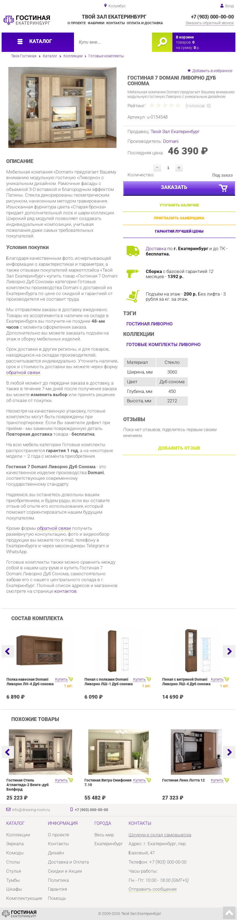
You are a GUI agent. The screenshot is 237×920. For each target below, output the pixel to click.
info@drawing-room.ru (31, 810)
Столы (13, 862)
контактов (65, 591)
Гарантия (57, 889)
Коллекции (73, 56)
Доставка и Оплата (68, 862)
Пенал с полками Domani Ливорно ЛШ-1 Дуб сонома (108, 681)
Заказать (194, 188)
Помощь (57, 898)
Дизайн (56, 852)
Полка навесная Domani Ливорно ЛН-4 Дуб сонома (30, 681)
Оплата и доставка (145, 23)
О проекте (77, 23)
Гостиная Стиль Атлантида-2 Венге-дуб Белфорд (27, 785)
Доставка (156, 248)
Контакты (115, 23)
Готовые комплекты (106, 56)
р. (197, 47)
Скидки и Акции (65, 871)
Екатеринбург (108, 843)
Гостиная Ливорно (149, 323)
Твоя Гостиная (24, 56)
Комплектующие (24, 898)
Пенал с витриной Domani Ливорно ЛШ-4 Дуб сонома (186, 681)
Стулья (13, 871)
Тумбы (13, 880)
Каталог (50, 56)
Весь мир (104, 834)
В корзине (185, 37)
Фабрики (96, 23)
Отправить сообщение (153, 889)
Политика (58, 880)
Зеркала (15, 843)
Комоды (15, 852)
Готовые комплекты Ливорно (163, 344)
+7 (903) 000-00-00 (212, 17)
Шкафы (14, 889)
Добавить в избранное (212, 71)
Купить (61, 679)
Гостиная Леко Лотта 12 (183, 780)
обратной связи (23, 372)
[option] (62, 107)
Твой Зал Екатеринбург (175, 131)
